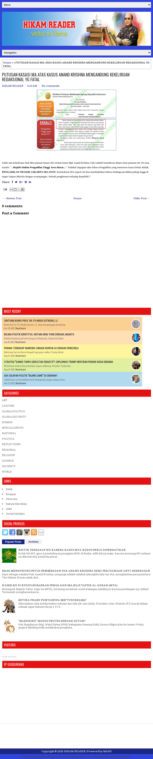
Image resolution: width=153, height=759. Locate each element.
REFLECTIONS (11, 444)
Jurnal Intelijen (15, 513)
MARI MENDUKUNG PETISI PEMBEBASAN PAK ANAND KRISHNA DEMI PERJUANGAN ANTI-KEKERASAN (76, 570)
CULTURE (8, 405)
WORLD (7, 471)
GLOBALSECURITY (14, 416)
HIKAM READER (74, 751)
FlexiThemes (39, 756)
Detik (9, 489)
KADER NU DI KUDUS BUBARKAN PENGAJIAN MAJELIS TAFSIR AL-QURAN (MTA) (59, 585)
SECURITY (9, 466)
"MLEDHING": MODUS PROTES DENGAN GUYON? (52, 621)
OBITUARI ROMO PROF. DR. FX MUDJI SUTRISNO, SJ (31, 320)
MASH (107, 751)
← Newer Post (12, 198)
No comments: (51, 86)
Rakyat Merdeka (16, 504)
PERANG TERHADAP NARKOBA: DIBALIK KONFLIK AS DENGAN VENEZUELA (41, 348)
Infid (9, 509)
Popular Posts (13, 541)
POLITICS (8, 439)
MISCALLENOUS (13, 427)
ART (4, 400)
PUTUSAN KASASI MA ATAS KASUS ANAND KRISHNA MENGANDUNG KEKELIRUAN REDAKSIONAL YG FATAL (65, 77)
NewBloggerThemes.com (80, 756)
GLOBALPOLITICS (13, 411)
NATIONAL (9, 433)
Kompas (11, 494)
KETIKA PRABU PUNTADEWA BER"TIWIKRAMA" (52, 600)
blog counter (13, 656)
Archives (33, 541)
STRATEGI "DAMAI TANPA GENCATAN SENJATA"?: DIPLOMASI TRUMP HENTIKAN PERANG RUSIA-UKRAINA (58, 361)
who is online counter (6, 656)
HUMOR (7, 422)
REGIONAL (9, 449)
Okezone (11, 499)
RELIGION (8, 455)
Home (7, 62)
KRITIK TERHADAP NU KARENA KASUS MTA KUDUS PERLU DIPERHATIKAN (72, 550)
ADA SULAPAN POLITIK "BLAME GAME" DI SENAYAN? (30, 375)
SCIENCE (8, 460)
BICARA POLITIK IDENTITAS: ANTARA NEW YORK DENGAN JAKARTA (39, 334)
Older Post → (141, 198)
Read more (21, 328)
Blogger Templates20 (120, 756)
